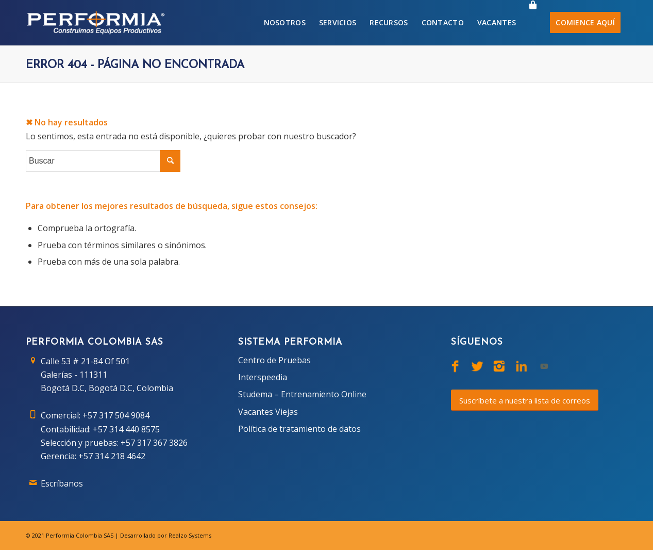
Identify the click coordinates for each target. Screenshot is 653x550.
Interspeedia (262, 377)
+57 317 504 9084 (115, 415)
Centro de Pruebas (274, 360)
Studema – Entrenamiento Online (302, 394)
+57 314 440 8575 (126, 429)
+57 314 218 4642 (111, 456)
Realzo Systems (190, 535)
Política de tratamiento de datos (299, 428)
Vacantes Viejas (268, 411)
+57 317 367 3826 (154, 442)
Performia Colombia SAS (79, 535)
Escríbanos (62, 483)
